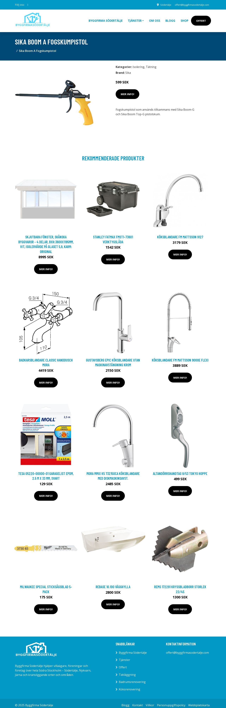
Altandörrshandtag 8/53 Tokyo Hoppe (180, 469)
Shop (184, 19)
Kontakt (137, 701)
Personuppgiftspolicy (171, 701)
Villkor (150, 701)
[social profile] (28, 4)
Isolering (138, 63)
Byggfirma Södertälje (106, 19)
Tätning (151, 63)
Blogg (170, 19)
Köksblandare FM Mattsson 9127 (180, 233)
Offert (201, 18)
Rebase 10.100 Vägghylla (113, 583)
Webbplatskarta (199, 701)
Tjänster (124, 656)
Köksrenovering (129, 685)
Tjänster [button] (135, 19)
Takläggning (127, 671)
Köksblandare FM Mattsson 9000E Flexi (180, 356)
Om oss (154, 19)
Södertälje (161, 4)
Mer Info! (127, 90)
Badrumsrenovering (132, 678)
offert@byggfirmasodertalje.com (189, 4)
